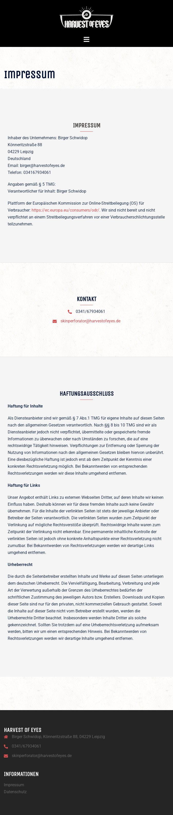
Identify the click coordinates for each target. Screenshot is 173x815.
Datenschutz (15, 791)
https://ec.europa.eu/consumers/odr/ (65, 210)
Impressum (14, 784)
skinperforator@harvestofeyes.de (90, 321)
